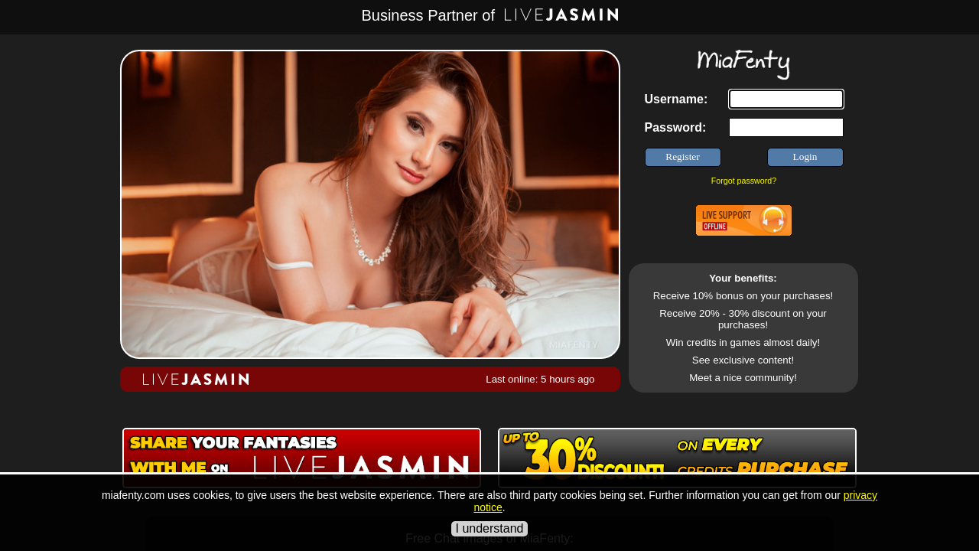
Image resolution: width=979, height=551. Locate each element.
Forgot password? (743, 180)
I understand (490, 528)
